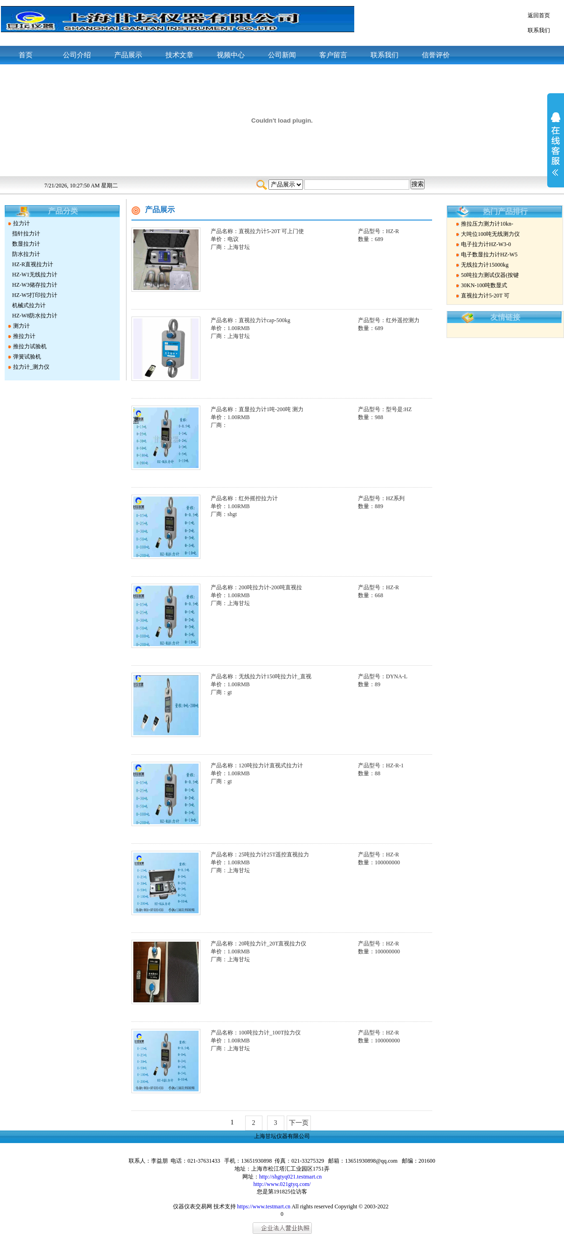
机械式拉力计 (29, 305)
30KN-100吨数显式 (484, 285)
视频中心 (231, 55)
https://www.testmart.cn (264, 1206)
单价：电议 (225, 239)
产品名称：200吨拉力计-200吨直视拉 (256, 587)
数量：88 (369, 773)
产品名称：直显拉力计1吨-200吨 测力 (257, 409)
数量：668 (370, 595)
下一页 (299, 1122)
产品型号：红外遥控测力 (389, 320)
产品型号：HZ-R (378, 231)
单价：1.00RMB (230, 328)
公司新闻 (282, 55)
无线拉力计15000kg (485, 265)
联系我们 (539, 30)
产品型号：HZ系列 (381, 498)
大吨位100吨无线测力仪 (490, 234)
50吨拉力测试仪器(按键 (490, 275)
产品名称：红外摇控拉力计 (244, 498)
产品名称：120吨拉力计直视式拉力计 (257, 765)
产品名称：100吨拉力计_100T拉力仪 (256, 1032)
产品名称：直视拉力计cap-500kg (250, 320)
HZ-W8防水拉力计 (34, 315)
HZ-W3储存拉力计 (34, 285)
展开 (555, 150)
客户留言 (333, 55)
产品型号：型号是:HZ (385, 409)
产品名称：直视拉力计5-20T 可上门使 (257, 231)
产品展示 (128, 55)
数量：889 (370, 506)
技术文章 (179, 55)
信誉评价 (436, 55)
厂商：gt (221, 692)
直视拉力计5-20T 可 (485, 295)
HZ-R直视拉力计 (32, 264)
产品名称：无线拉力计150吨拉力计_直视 (261, 676)
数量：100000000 (379, 862)
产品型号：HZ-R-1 (381, 765)
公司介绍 (77, 55)
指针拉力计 (26, 233)
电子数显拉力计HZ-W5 (489, 254)
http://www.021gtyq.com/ (281, 1184)
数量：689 (370, 239)
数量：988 (370, 417)
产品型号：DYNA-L (382, 676)
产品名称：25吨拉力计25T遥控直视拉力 (260, 854)
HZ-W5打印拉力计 (34, 295)
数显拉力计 (26, 244)
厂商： (219, 425)
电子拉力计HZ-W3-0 (486, 244)
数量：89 (369, 684)
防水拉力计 (26, 254)
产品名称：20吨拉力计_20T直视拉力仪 (258, 943)
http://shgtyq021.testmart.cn (290, 1176)
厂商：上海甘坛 (230, 247)
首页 (26, 55)
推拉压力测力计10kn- (487, 224)
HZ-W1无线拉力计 (34, 274)
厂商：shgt (224, 514)
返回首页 (539, 15)
